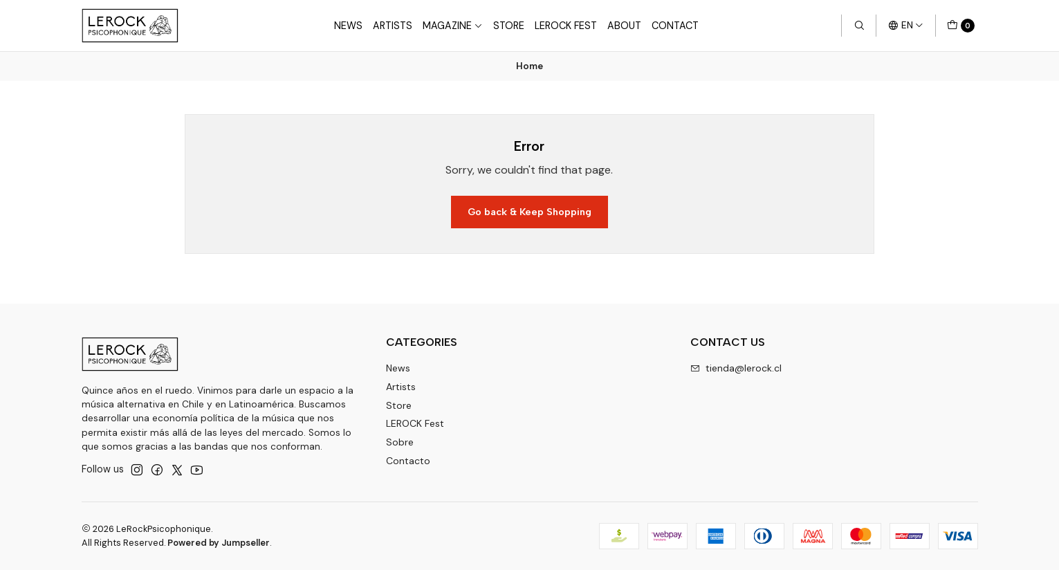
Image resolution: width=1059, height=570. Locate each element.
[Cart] (960, 26)
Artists (392, 25)
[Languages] (906, 25)
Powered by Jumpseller (218, 543)
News (348, 25)
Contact (675, 25)
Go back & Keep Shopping (529, 211)
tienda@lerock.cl (736, 368)
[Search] (858, 25)
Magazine (453, 25)
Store (508, 25)
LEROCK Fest (415, 423)
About (624, 25)
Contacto (408, 460)
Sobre (400, 442)
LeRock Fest (566, 25)
